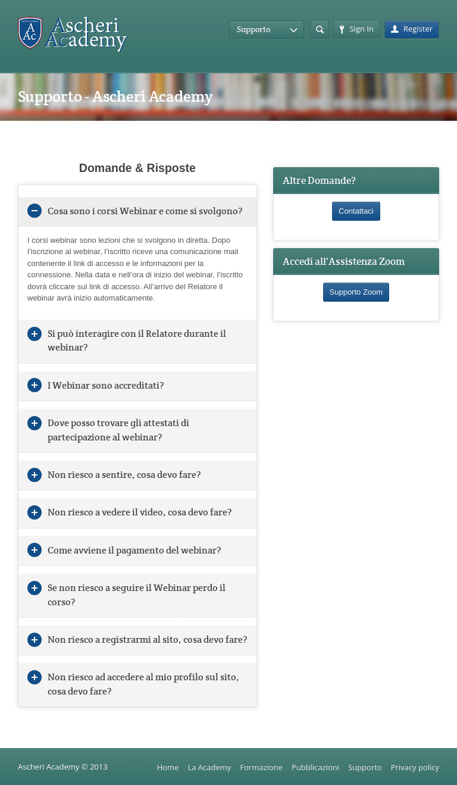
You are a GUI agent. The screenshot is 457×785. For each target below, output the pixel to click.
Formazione (261, 767)
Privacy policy (415, 767)
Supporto (365, 767)
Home (168, 767)
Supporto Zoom (356, 291)
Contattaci (356, 211)
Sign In (356, 28)
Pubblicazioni (315, 767)
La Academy (209, 767)
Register (412, 28)
